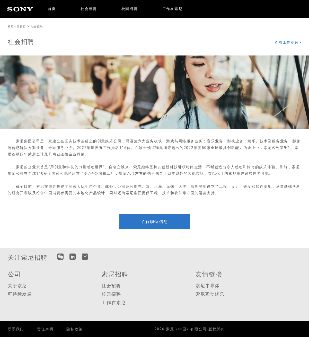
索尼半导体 (208, 285)
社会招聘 (89, 9)
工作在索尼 (172, 9)
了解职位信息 (154, 221)
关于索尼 (17, 285)
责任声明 (45, 329)
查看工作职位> (288, 42)
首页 (52, 9)
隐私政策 (74, 329)
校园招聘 (129, 9)
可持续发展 (20, 294)
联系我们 (16, 329)
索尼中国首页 (17, 26)
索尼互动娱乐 (210, 294)
